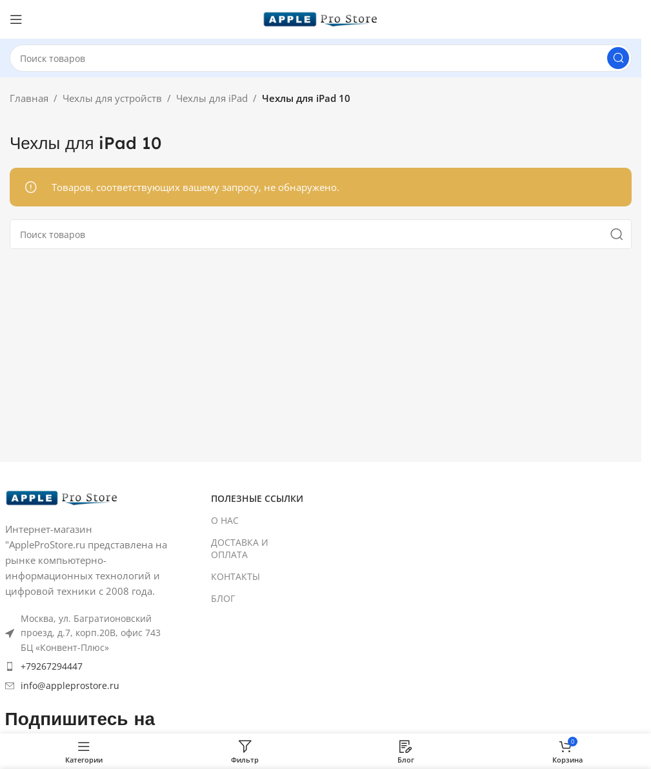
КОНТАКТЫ (235, 576)
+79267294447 (52, 666)
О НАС (225, 520)
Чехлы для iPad (212, 98)
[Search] (321, 58)
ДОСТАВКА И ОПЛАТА (239, 548)
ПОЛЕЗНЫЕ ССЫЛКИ (257, 498)
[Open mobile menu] (16, 19)
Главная (29, 98)
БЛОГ (223, 598)
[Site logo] (321, 18)
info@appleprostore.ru (70, 685)
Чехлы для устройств (112, 98)
